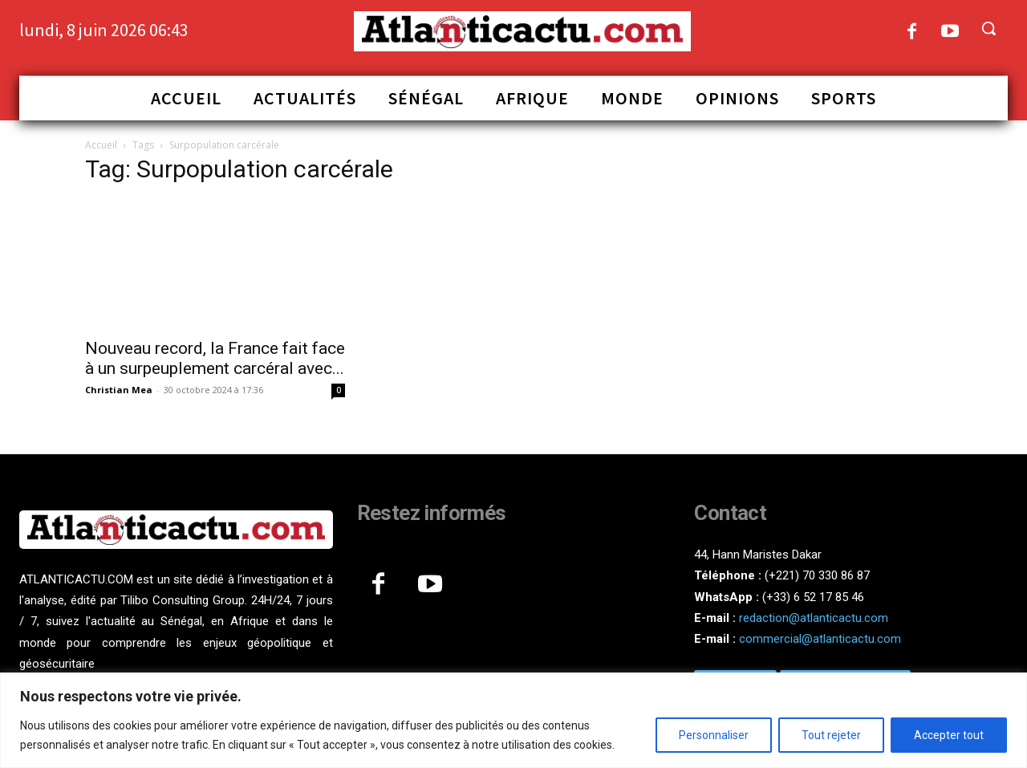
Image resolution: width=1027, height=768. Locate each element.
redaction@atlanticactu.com (813, 618)
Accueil (101, 145)
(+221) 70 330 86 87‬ (817, 575)
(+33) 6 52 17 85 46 (813, 597)
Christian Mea (118, 390)
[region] (513, 720)
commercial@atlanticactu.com (820, 639)
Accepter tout (949, 735)
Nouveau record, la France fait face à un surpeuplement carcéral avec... (215, 358)
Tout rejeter (831, 735)
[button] (988, 28)
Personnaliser (714, 735)
